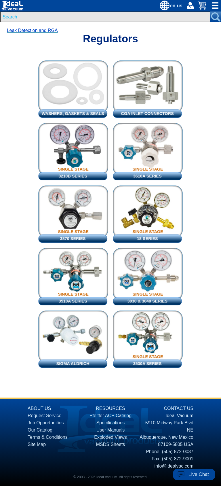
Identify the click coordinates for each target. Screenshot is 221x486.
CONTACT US (178, 408)
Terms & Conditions (48, 437)
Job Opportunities (46, 422)
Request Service (44, 415)
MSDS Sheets (110, 444)
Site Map (37, 444)
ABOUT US (39, 408)
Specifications (110, 422)
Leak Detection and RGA (32, 30)
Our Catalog (40, 430)
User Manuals (110, 430)
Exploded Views (110, 437)
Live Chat (198, 474)
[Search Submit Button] (215, 17)
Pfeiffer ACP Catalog (110, 415)
